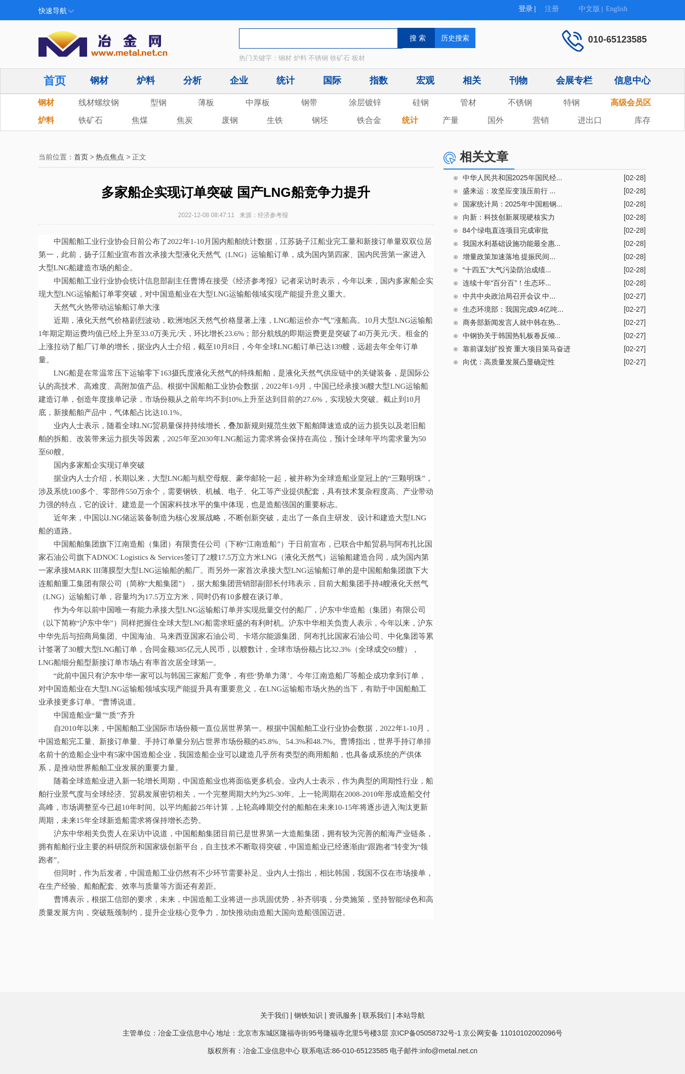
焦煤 (140, 120)
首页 (55, 80)
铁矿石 (90, 120)
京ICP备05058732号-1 (425, 1033)
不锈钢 (520, 102)
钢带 (309, 102)
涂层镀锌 (365, 102)
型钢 (158, 102)
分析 (192, 80)
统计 (285, 80)
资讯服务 (343, 1015)
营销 (541, 120)
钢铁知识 (308, 1015)
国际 (332, 80)
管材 (468, 102)
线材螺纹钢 (98, 102)
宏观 (425, 80)
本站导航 (410, 1015)
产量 (450, 120)
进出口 (590, 120)
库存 (642, 120)
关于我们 (274, 1015)
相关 (472, 80)
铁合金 (369, 120)
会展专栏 (574, 80)
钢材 (99, 80)
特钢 (571, 102)
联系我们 (376, 1015)
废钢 (230, 120)
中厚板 (258, 102)
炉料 (146, 80)
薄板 (206, 102)
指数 (379, 80)
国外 (496, 120)
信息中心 (632, 80)
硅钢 (421, 102)
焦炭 (185, 120)
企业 (239, 80)
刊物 (518, 80)
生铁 (275, 120)
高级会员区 (631, 102)
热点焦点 (110, 157)
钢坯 (320, 120)
